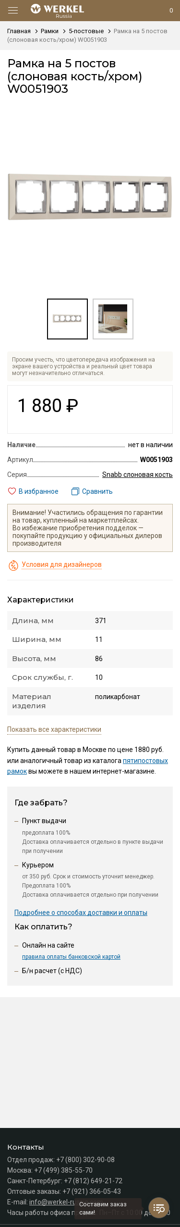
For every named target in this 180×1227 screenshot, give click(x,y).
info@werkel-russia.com (66, 1202)
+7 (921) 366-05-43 (91, 1191)
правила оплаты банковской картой (71, 956)
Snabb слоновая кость (137, 474)
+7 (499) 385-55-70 (63, 1170)
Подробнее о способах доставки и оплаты (80, 912)
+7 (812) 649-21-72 (93, 1181)
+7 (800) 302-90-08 (85, 1160)
